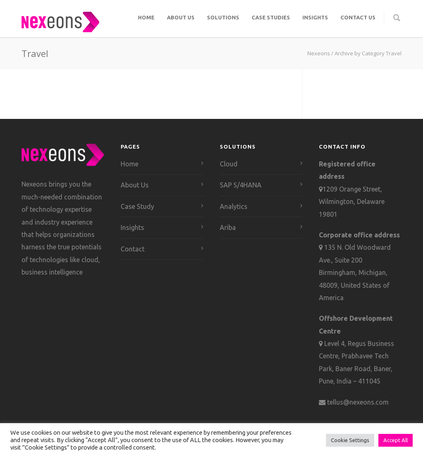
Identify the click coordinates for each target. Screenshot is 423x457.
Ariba (228, 227)
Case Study (137, 206)
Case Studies (271, 17)
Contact (133, 249)
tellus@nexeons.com (357, 402)
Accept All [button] (395, 440)
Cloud (229, 164)
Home (146, 17)
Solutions (223, 17)
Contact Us (357, 17)
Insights (315, 17)
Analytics (233, 206)
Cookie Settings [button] (350, 440)
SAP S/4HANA (240, 185)
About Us (181, 17)
